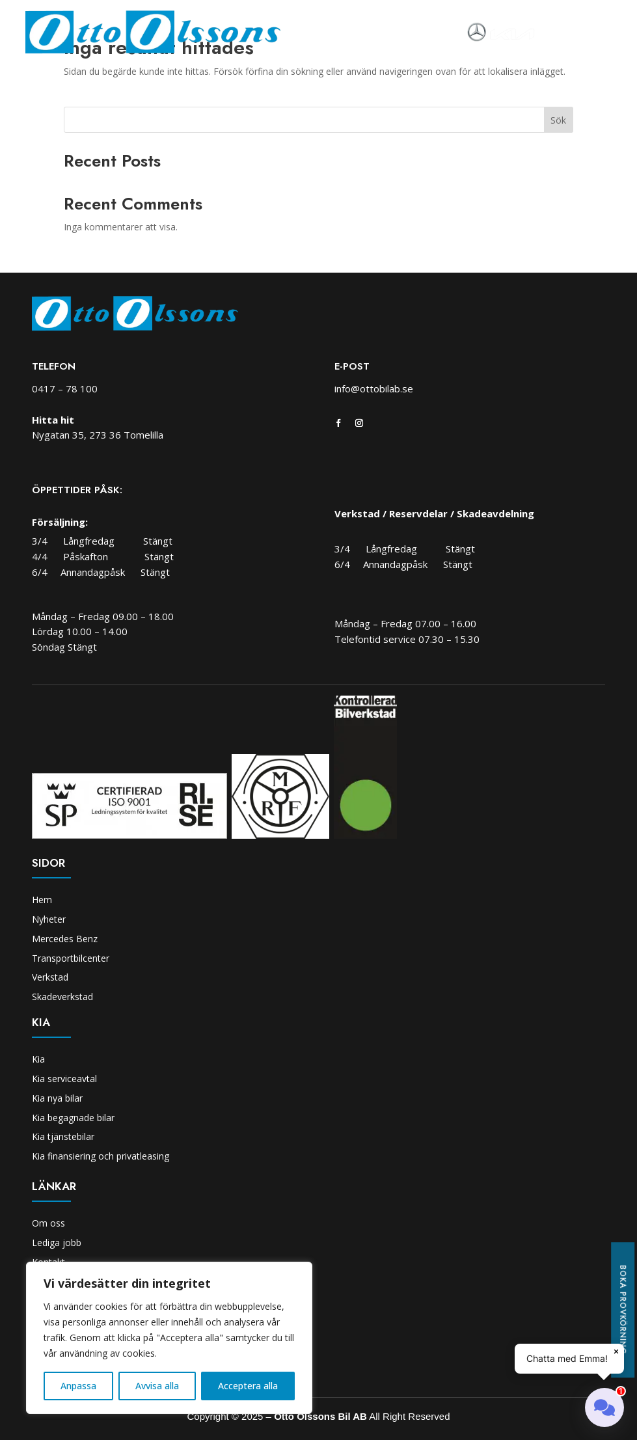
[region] (169, 1338)
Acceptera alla (248, 1385)
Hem (42, 899)
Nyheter (49, 919)
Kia (38, 1059)
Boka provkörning (623, 1310)
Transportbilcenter (70, 958)
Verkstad (50, 977)
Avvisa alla (157, 1385)
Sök (558, 120)
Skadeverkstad (62, 996)
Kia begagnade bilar (73, 1117)
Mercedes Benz (65, 938)
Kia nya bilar (57, 1098)
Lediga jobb (56, 1242)
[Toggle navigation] (553, 32)
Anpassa (78, 1385)
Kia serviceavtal (64, 1078)
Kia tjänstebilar (63, 1136)
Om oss (48, 1223)
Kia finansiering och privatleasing (100, 1156)
